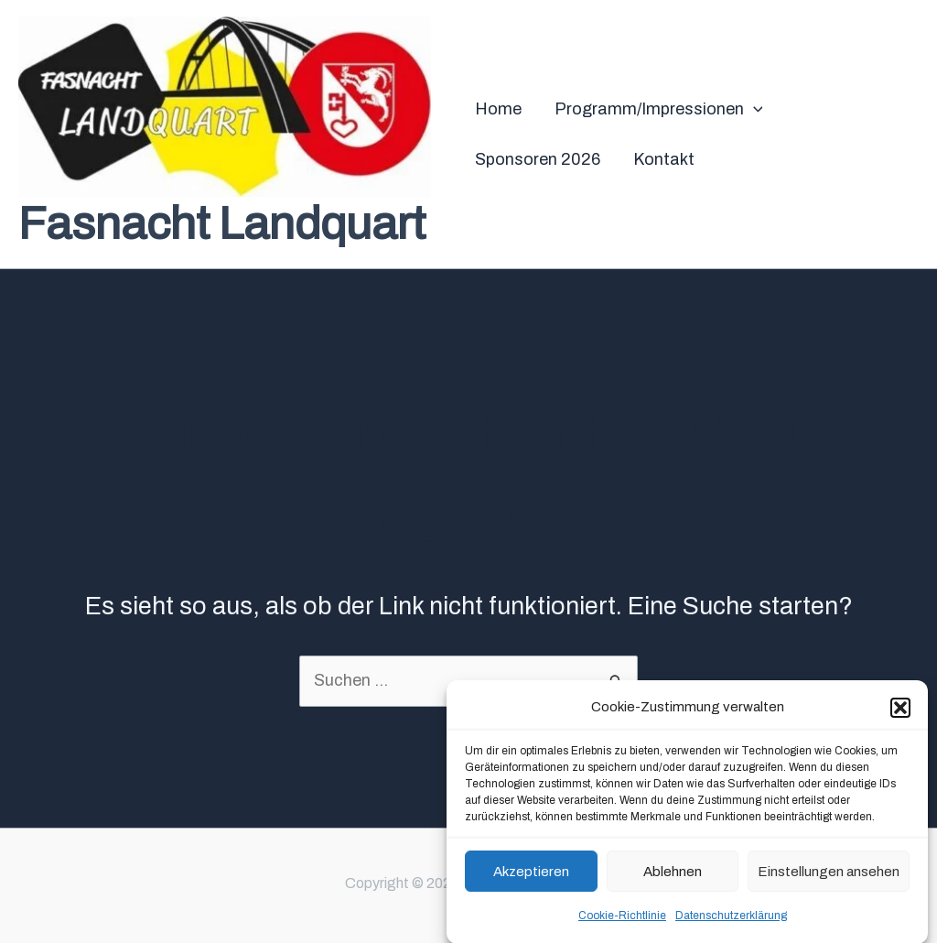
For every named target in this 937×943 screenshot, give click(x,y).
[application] (753, 109)
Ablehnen (672, 877)
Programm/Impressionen (659, 109)
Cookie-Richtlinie (622, 921)
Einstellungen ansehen (828, 877)
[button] (900, 713)
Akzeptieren (531, 877)
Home (498, 109)
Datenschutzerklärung (731, 921)
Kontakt (664, 159)
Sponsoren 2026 (537, 159)
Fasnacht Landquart (221, 224)
